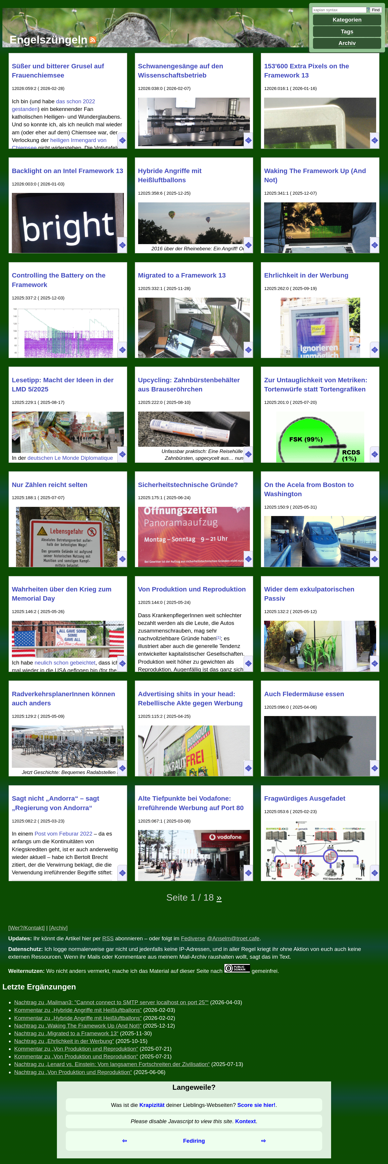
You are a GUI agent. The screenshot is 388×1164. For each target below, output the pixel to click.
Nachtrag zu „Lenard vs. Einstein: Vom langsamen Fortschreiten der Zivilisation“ (112, 1064)
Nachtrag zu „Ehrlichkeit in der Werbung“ (64, 1041)
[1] (218, 637)
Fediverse (193, 938)
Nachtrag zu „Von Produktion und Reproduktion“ (73, 1072)
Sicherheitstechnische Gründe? (188, 485)
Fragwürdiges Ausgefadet (304, 798)
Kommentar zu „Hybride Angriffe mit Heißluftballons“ (78, 1010)
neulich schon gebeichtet (65, 663)
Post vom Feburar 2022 (63, 834)
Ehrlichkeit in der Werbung (306, 275)
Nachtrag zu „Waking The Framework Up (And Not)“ (77, 1026)
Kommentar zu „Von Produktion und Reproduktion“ (76, 1049)
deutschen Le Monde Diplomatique (70, 458)
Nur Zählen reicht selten (49, 485)
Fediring (194, 1141)
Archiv (347, 43)
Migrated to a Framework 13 (182, 275)
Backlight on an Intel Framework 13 (67, 171)
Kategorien (347, 20)
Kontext (245, 1121)
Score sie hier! (256, 1105)
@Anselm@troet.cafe (233, 938)
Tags (347, 31)
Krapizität (152, 1105)
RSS (108, 938)
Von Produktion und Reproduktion (192, 589)
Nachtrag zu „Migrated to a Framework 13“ (66, 1033)
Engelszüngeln (48, 39)
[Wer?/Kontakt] (26, 928)
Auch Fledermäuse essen (304, 694)
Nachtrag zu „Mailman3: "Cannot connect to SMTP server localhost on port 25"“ (111, 1002)
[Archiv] (58, 928)
